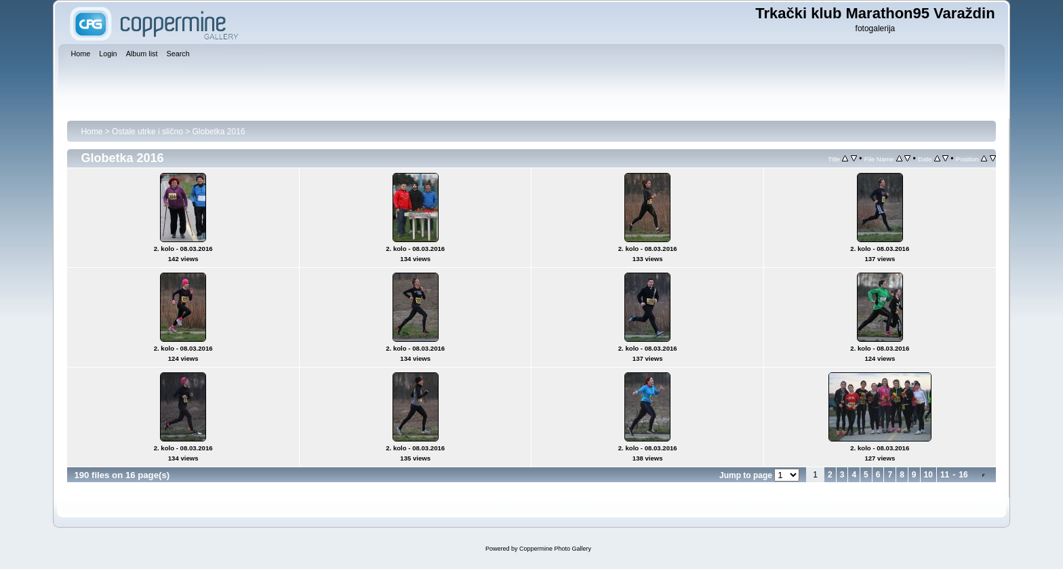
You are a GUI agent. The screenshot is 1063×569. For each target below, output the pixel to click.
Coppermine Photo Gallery (555, 548)
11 (944, 474)
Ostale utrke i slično (147, 131)
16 (963, 474)
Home (91, 131)
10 (928, 474)
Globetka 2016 (219, 131)
